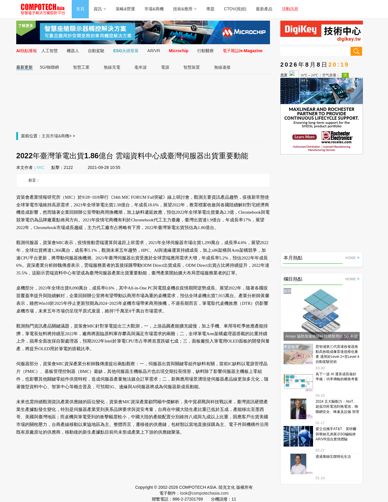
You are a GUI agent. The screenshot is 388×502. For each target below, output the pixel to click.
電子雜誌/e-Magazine (243, 50)
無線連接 (222, 67)
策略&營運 (125, 8)
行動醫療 (205, 50)
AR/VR (154, 50)
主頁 (46, 136)
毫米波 (141, 67)
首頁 (80, 8)
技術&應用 (185, 8)
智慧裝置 (192, 67)
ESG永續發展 (126, 50)
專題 (210, 8)
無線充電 (112, 67)
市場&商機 (153, 8)
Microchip (178, 50)
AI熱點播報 (26, 50)
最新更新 (24, 67)
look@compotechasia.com (204, 493)
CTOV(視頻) (235, 8)
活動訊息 (290, 8)
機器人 (73, 50)
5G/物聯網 (49, 67)
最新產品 (264, 8)
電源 (165, 67)
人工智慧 (49, 50)
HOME (352, 258)
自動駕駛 (96, 50)
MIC (41, 167)
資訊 (100, 8)
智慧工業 (81, 67)
